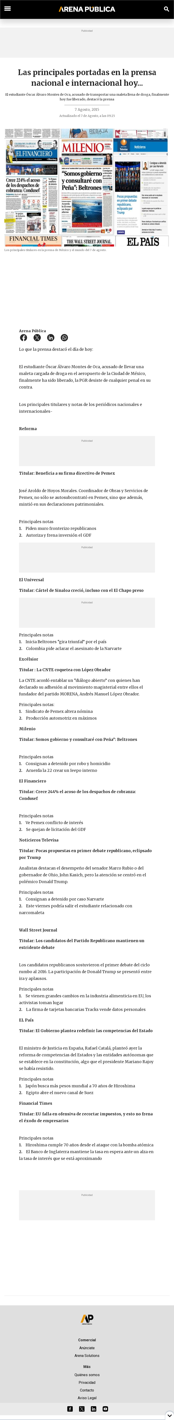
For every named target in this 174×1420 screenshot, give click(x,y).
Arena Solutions (87, 1356)
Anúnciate (87, 1348)
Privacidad (87, 1382)
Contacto (87, 1390)
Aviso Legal (87, 1398)
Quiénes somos (87, 1375)
